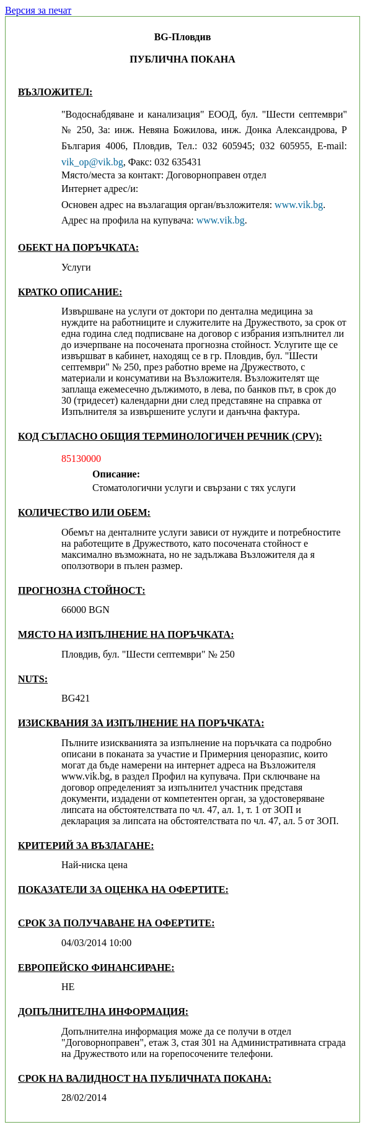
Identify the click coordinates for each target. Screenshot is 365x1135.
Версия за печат (38, 10)
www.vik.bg (299, 204)
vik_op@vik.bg (92, 162)
